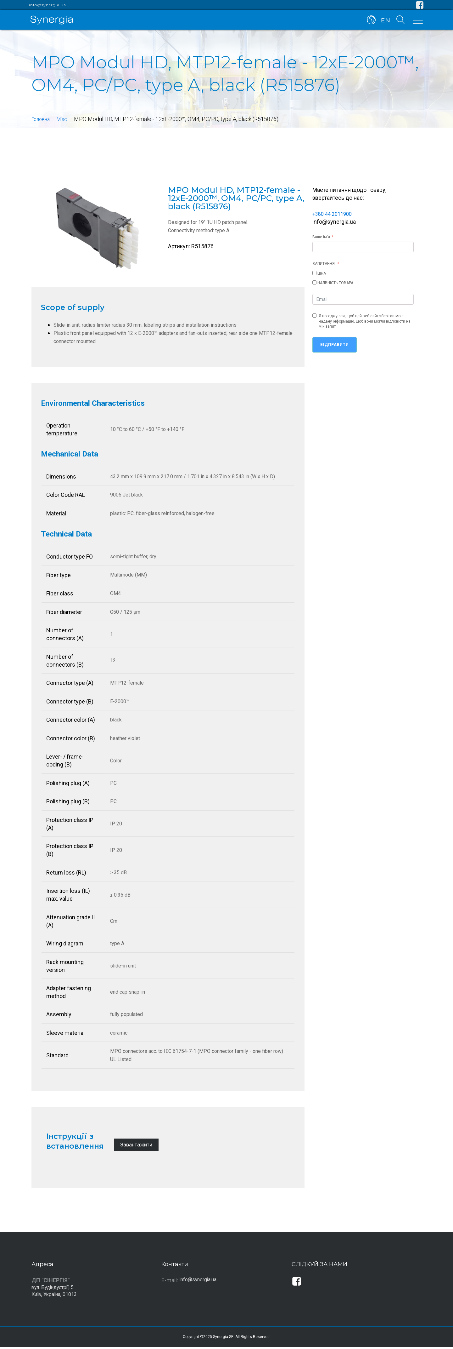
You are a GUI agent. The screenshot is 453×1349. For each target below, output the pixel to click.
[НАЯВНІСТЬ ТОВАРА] (314, 282)
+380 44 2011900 (334, 213)
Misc (66, 119)
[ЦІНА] (314, 273)
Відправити (334, 344)
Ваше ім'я (321, 237)
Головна (42, 119)
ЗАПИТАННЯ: (324, 263)
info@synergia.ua (47, 5)
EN (384, 21)
